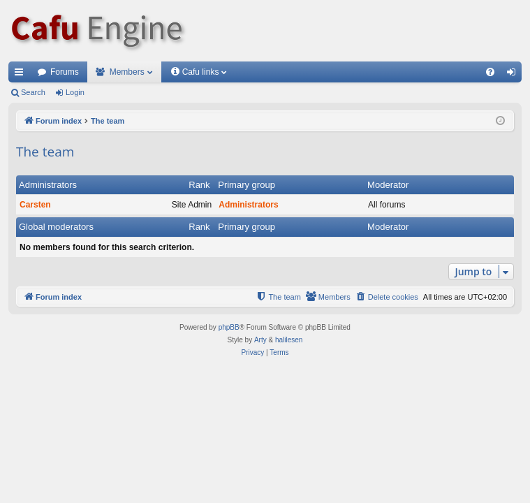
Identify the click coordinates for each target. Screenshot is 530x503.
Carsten (35, 205)
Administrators (48, 185)
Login (75, 92)
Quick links (21, 74)
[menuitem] (490, 71)
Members (127, 72)
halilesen (288, 340)
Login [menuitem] (514, 74)
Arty (260, 340)
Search (33, 92)
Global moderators (56, 226)
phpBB (229, 327)
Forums (64, 72)
